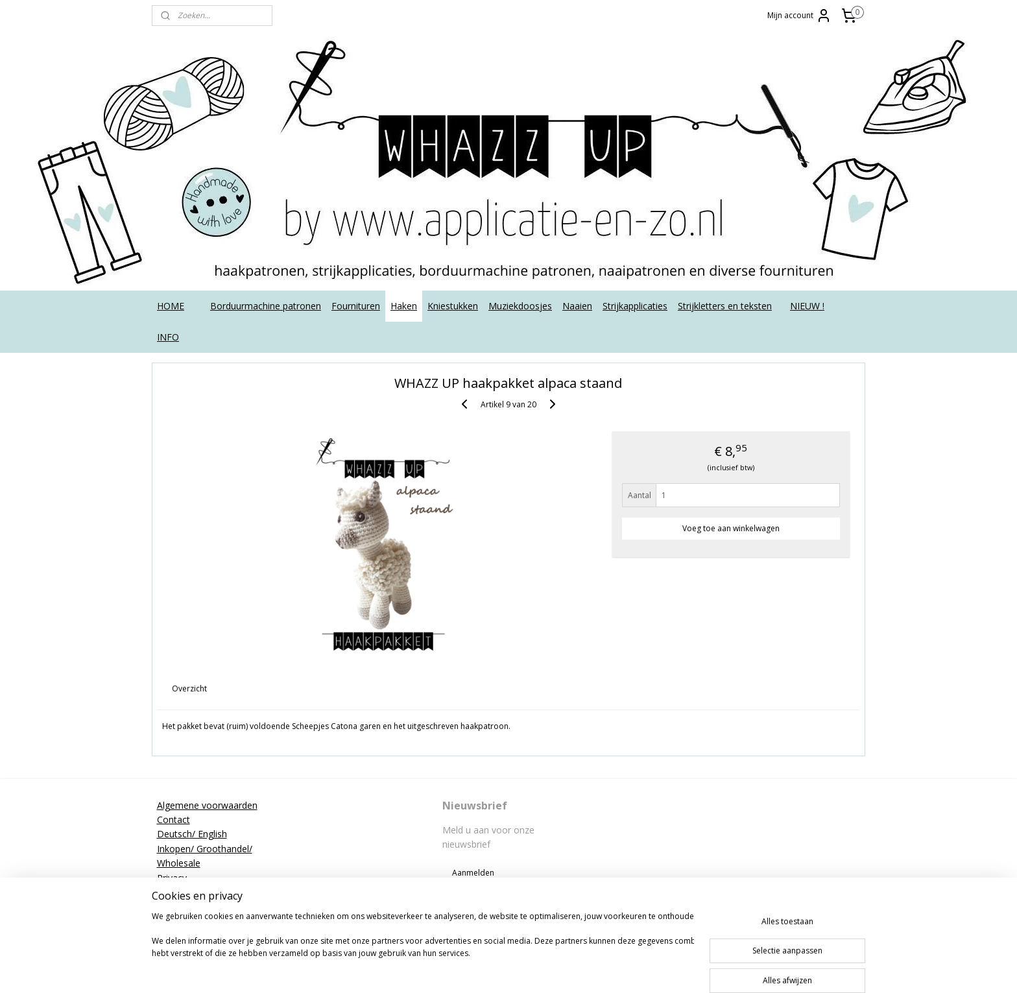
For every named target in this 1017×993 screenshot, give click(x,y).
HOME (170, 306)
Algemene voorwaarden (207, 805)
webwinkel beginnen (581, 969)
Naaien (577, 306)
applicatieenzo (763, 804)
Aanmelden (473, 872)
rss (532, 969)
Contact (173, 819)
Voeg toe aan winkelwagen (731, 528)
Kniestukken (452, 306)
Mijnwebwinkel (695, 969)
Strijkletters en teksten (725, 306)
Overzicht (190, 688)
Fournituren (355, 306)
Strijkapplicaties (635, 306)
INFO (168, 337)
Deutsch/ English (192, 834)
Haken (403, 306)
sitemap (505, 969)
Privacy (172, 878)
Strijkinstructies (189, 906)
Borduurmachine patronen (265, 306)
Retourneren (183, 892)
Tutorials (175, 921)
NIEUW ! (807, 306)
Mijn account (799, 15)
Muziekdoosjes (520, 306)
